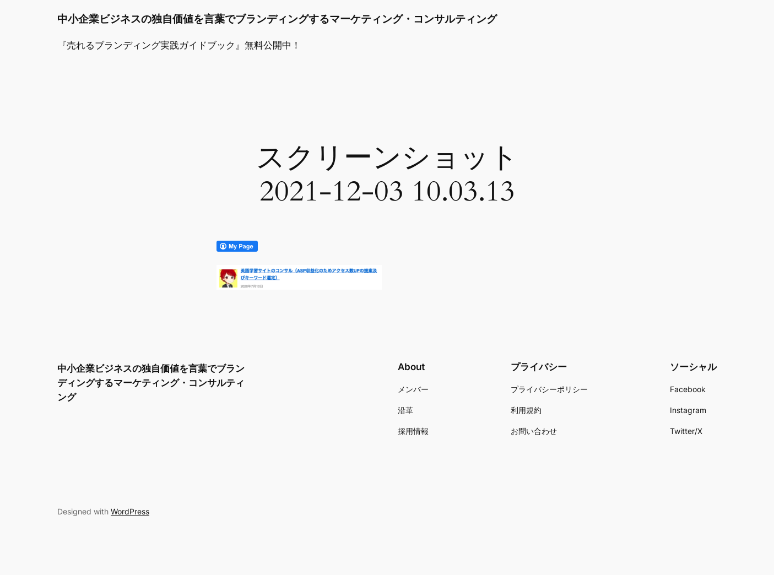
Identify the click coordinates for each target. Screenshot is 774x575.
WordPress (130, 511)
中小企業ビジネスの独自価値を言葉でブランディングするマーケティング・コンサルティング (277, 18)
